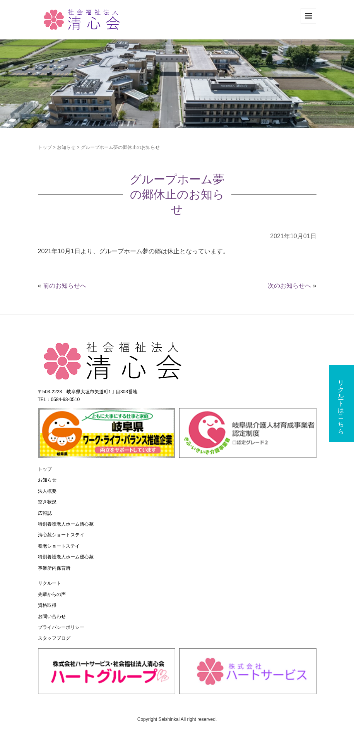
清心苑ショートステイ (61, 535)
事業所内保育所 (54, 568)
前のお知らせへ (64, 285)
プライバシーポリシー (61, 627)
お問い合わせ (52, 616)
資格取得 (47, 605)
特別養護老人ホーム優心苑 (66, 557)
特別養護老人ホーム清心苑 (66, 524)
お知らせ (66, 147)
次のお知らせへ (289, 285)
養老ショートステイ (59, 546)
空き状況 (47, 502)
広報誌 (45, 513)
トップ (45, 147)
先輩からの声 (52, 594)
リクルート (49, 583)
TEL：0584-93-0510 (59, 399)
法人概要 (47, 491)
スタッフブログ (54, 638)
